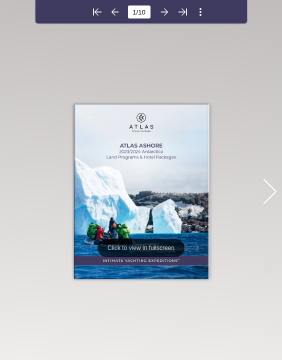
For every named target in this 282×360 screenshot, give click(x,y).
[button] (97, 12)
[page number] (139, 12)
